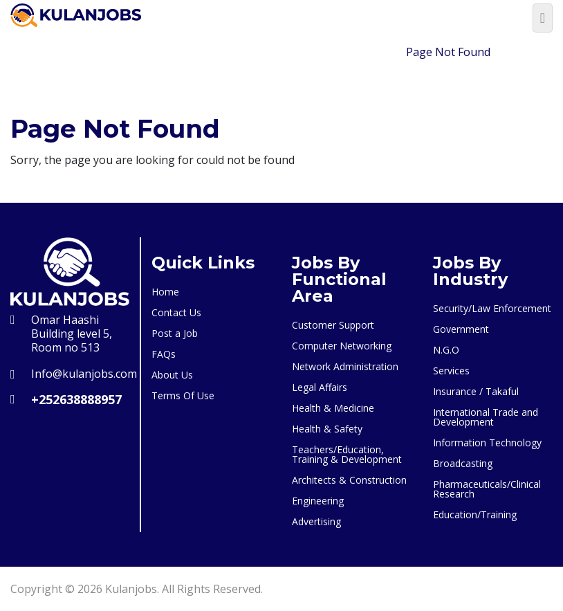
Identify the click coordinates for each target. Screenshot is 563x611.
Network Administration (345, 366)
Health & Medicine (333, 407)
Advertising (316, 521)
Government (461, 329)
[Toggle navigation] (543, 18)
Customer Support (333, 324)
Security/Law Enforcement (492, 308)
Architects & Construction (349, 479)
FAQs (163, 354)
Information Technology (487, 442)
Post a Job (174, 333)
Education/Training (475, 514)
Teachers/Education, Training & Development (347, 454)
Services (451, 370)
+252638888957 (76, 399)
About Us (172, 374)
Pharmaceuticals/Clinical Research (487, 488)
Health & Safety (327, 428)
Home (373, 51)
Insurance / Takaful (476, 391)
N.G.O (446, 349)
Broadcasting (462, 463)
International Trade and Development (485, 416)
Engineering (318, 500)
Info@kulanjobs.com (84, 373)
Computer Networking (341, 345)
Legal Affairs (319, 387)
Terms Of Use (182, 395)
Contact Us (176, 312)
